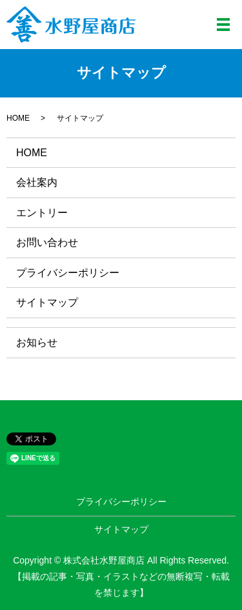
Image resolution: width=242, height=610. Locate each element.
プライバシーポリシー (67, 272)
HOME (18, 118)
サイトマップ (47, 302)
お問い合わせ (47, 242)
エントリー (42, 212)
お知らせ (36, 342)
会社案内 (36, 182)
